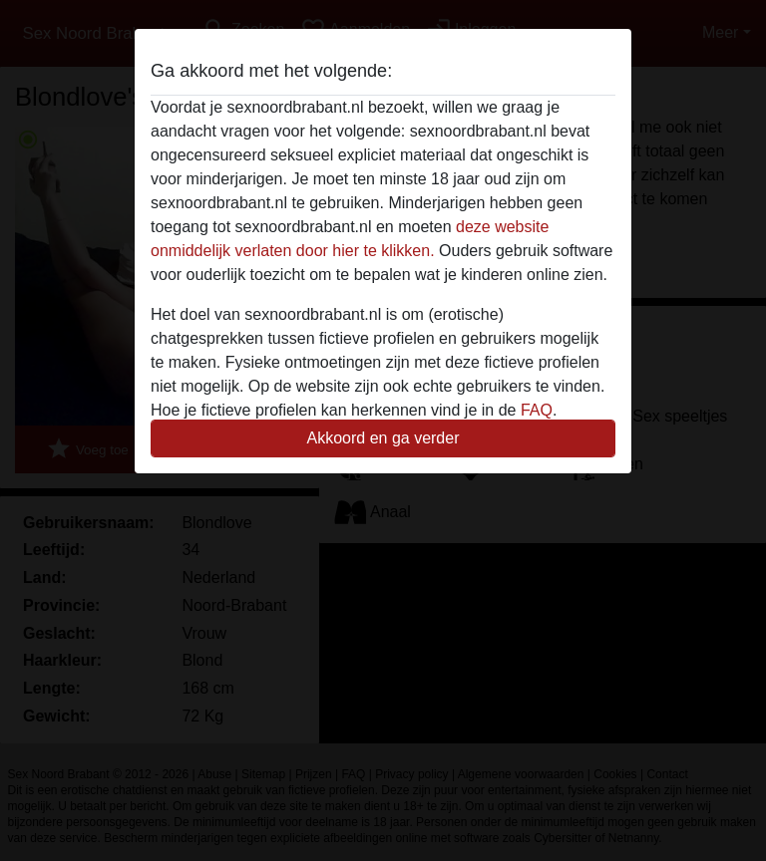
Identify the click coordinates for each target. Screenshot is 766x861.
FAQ (537, 410)
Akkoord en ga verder (383, 438)
